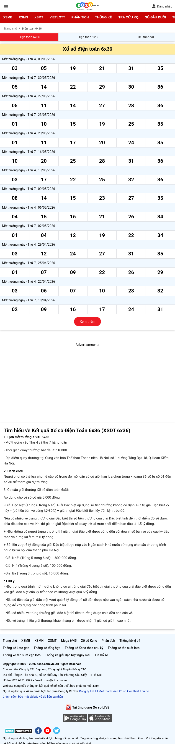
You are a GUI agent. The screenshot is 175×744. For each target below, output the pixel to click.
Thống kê (103, 17)
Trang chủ (10, 640)
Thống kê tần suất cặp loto (22, 655)
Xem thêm (87, 322)
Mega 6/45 (69, 640)
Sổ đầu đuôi (155, 17)
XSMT (38, 17)
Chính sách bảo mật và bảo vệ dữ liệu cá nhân (33, 696)
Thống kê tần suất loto (124, 648)
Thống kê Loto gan (16, 648)
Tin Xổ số (101, 655)
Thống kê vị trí (129, 640)
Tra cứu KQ (128, 17)
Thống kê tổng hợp (47, 648)
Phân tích (80, 17)
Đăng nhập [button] (162, 6)
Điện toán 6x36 (29, 37)
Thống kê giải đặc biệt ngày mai (67, 655)
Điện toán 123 (88, 37)
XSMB (7, 17)
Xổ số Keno (89, 640)
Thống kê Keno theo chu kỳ (84, 648)
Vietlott (57, 17)
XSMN (23, 17)
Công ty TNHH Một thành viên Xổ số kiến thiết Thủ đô (114, 691)
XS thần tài (146, 37)
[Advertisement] (87, 379)
